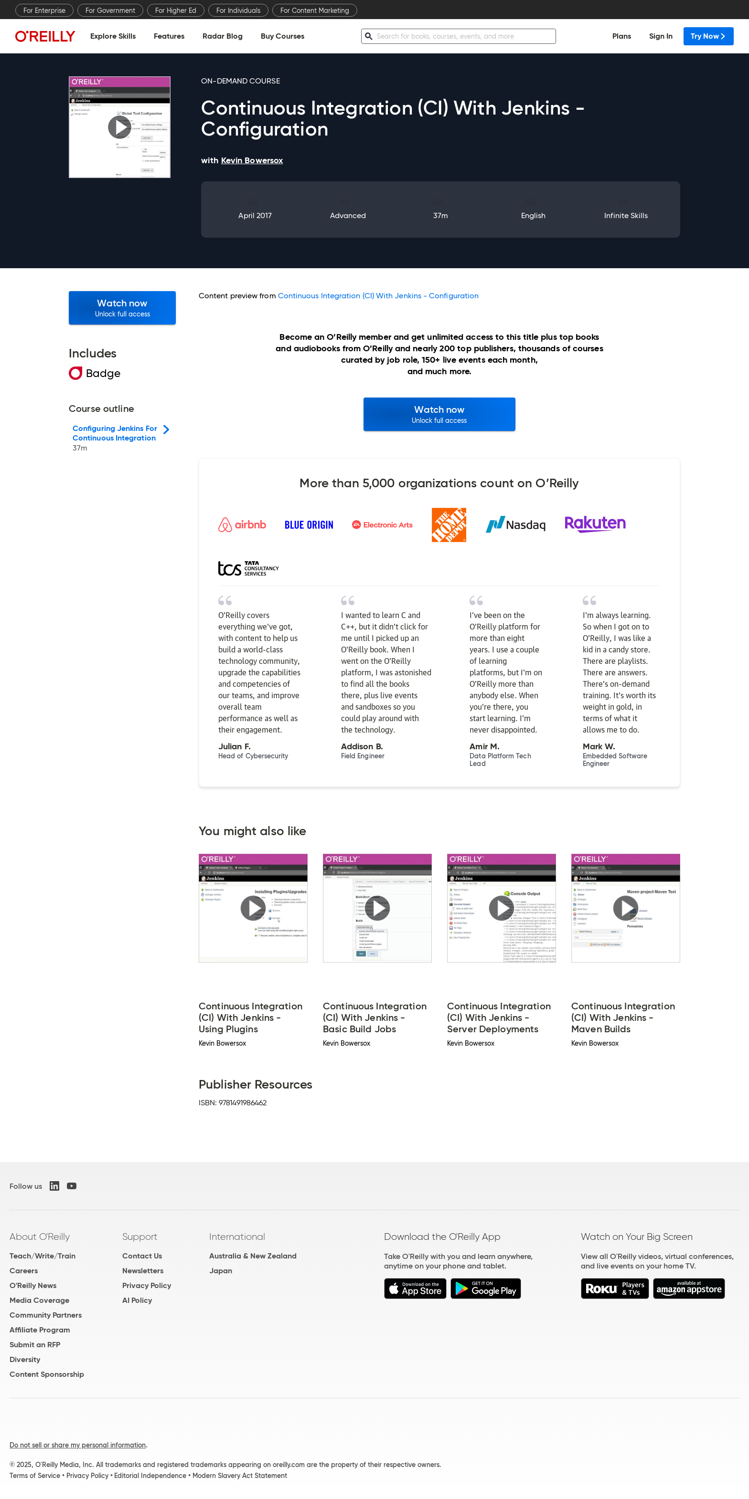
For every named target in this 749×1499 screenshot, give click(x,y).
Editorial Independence (150, 1475)
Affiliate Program (40, 1330)
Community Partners (46, 1315)
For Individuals (238, 10)
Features (169, 36)
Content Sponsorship (47, 1374)
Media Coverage (39, 1300)
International (237, 1236)
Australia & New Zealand (253, 1256)
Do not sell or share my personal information (78, 1445)
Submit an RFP (35, 1345)
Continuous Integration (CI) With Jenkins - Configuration (378, 295)
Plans (621, 36)
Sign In (661, 36)
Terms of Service (35, 1475)
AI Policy (137, 1300)
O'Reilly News (33, 1285)
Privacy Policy (146, 1285)
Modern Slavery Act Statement (240, 1475)
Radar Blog (223, 36)
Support (140, 1236)
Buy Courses (282, 36)
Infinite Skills (626, 215)
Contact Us (142, 1256)
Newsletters (142, 1271)
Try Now (709, 36)
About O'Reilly (40, 1236)
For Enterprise (44, 10)
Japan (220, 1271)
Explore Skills (113, 36)
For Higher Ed (175, 10)
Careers (24, 1271)
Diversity (25, 1359)
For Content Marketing (314, 10)
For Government (110, 10)
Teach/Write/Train (42, 1256)
